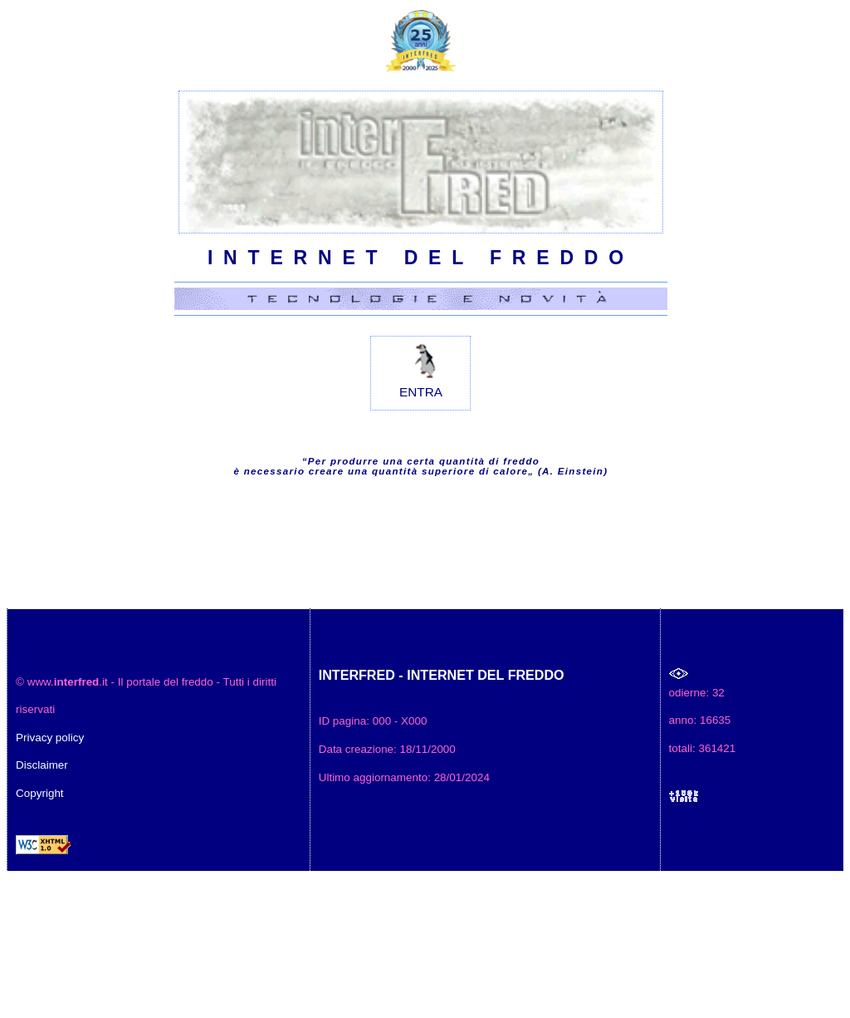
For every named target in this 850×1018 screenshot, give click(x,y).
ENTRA (420, 368)
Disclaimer (42, 765)
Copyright (40, 793)
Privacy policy (50, 737)
